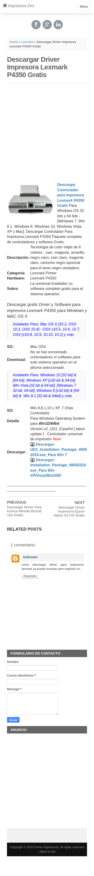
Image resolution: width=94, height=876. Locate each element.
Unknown (30, 557)
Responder (30, 575)
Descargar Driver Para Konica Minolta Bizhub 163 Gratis (24, 511)
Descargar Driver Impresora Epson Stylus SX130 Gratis (69, 511)
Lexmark (27, 42)
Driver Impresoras (46, 847)
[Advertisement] (45, 132)
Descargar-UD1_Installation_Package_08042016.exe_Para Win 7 (58, 449)
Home (13, 42)
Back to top (47, 851)
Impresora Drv (18, 5)
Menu (84, 7)
